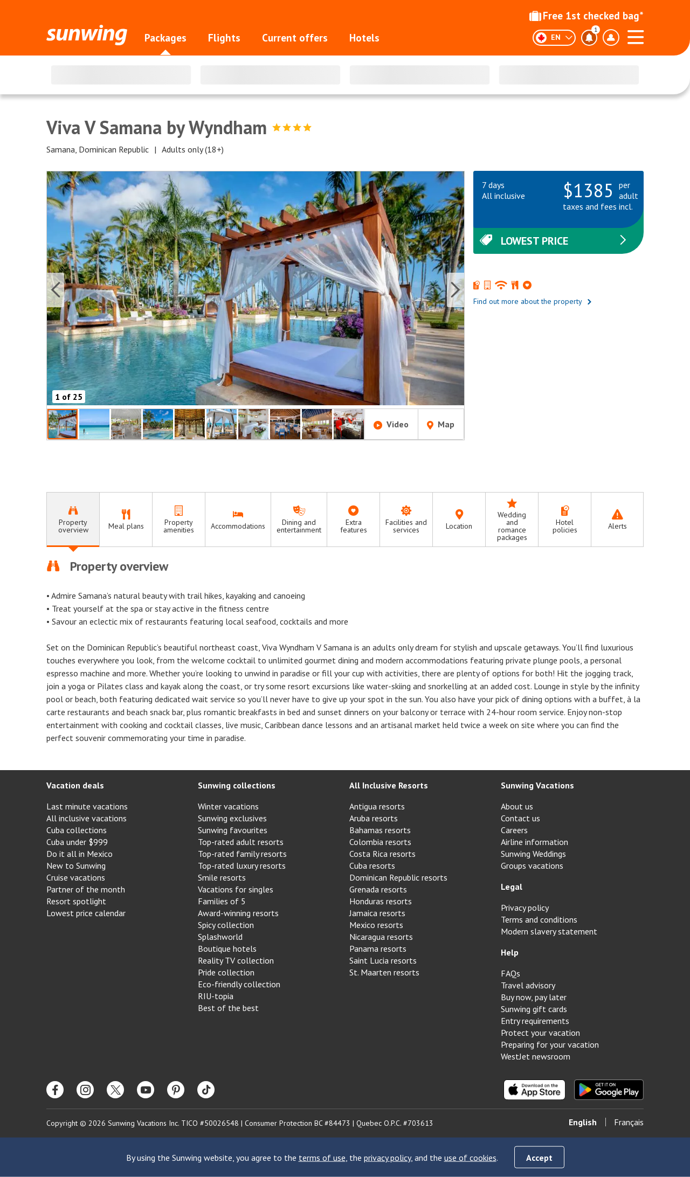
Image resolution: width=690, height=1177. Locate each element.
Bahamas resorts (380, 830)
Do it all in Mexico (79, 853)
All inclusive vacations (86, 818)
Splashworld (220, 936)
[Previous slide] (55, 290)
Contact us (520, 818)
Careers (514, 830)
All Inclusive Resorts (388, 785)
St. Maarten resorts (384, 972)
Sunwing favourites (232, 830)
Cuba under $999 (77, 841)
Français (629, 1122)
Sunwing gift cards (534, 1008)
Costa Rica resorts (382, 853)
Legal (511, 886)
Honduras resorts (380, 901)
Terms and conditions (539, 919)
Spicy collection (226, 924)
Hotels (364, 37)
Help (510, 952)
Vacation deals (75, 785)
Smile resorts (222, 877)
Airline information (534, 841)
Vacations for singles (235, 889)
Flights (224, 37)
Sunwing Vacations (537, 785)
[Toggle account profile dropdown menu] (611, 38)
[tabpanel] (345, 651)
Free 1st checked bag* (586, 15)
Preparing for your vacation (550, 1044)
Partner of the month (85, 889)
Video (391, 424)
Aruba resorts (373, 818)
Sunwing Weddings (533, 853)
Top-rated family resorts (242, 853)
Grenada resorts (378, 889)
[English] (554, 38)
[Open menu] (635, 35)
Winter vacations (228, 806)
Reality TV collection (236, 960)
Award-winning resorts (238, 913)
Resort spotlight (76, 901)
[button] (255, 290)
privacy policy (387, 1157)
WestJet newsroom (535, 1056)
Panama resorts (377, 948)
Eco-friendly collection (239, 984)
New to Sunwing (76, 865)
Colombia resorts (380, 841)
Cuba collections (76, 830)
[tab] (72, 520)
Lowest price (554, 240)
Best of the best (228, 1007)
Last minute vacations (87, 806)
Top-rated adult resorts (241, 841)
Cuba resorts (372, 865)
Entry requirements (535, 1020)
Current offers (295, 37)
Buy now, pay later (534, 997)
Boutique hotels (227, 948)
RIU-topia (215, 996)
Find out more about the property (532, 301)
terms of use (322, 1157)
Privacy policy (525, 907)
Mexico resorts (376, 924)
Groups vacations (532, 865)
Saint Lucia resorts (383, 960)
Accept (539, 1157)
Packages (165, 37)
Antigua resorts (377, 806)
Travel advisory (528, 985)
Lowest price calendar (86, 913)
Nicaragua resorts (381, 936)
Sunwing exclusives (232, 818)
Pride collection (226, 972)
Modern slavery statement (549, 931)
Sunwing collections (236, 785)
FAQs (510, 973)
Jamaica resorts (377, 913)
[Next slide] (455, 290)
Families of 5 (222, 901)
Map (440, 424)
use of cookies (470, 1157)
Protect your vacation (540, 1032)
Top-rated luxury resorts (242, 865)
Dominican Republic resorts (398, 877)
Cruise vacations (75, 877)
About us (517, 806)
